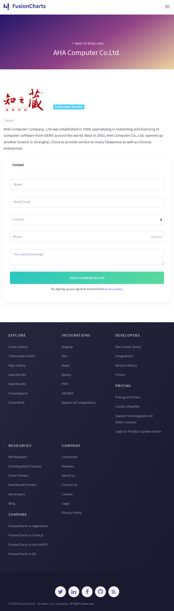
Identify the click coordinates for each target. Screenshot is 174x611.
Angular (67, 347)
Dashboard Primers (22, 484)
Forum (120, 374)
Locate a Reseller (127, 406)
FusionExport (18, 393)
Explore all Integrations (78, 402)
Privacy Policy (72, 512)
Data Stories (17, 374)
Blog (11, 503)
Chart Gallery (18, 347)
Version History (126, 365)
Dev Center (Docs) (128, 347)
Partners (68, 466)
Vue (64, 356)
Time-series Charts (21, 356)
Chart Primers (18, 475)
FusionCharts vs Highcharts (28, 526)
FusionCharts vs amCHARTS (28, 544)
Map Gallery (17, 365)
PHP (65, 384)
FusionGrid (16, 402)
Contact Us (70, 484)
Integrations (124, 356)
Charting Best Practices (24, 466)
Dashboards (17, 384)
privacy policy (114, 289)
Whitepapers (17, 457)
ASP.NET (67, 393)
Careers (67, 494)
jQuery (66, 374)
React (66, 365)
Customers (70, 457)
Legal (66, 503)
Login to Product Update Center (138, 431)
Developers (16, 494)
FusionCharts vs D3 (22, 554)
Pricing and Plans (127, 397)
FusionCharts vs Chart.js (25, 535)
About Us (68, 475)
